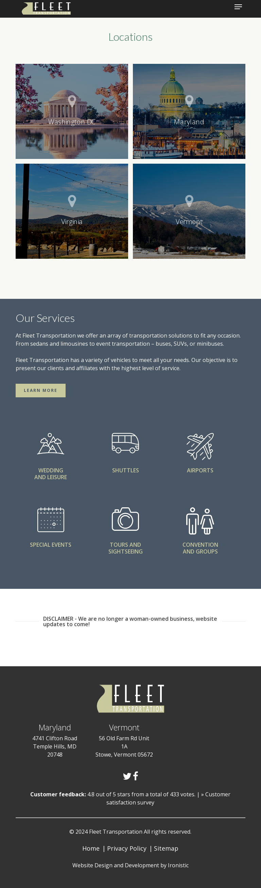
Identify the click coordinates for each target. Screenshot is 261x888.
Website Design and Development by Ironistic (130, 865)
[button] (41, 390)
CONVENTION (200, 544)
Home (91, 848)
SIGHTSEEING (125, 551)
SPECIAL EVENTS (50, 544)
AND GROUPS (200, 551)
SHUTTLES (125, 470)
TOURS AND (125, 544)
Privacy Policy (126, 848)
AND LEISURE (50, 477)
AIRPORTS (200, 470)
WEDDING (50, 470)
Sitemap (166, 848)
